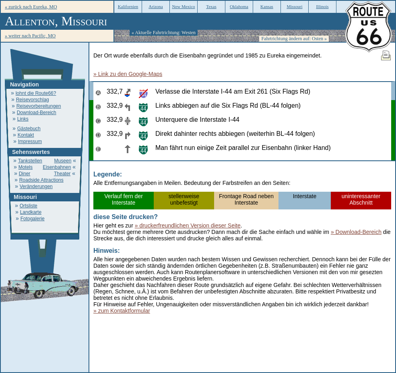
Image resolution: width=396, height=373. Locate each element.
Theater (62, 173)
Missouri (294, 6)
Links (23, 119)
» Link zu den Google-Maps (127, 74)
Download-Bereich (36, 112)
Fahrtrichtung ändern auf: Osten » (294, 38)
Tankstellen (30, 161)
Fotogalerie (33, 218)
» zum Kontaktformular (121, 310)
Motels (26, 167)
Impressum (30, 141)
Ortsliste (28, 206)
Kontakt (26, 135)
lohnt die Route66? (36, 93)
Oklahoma (239, 6)
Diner (25, 173)
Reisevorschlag (32, 99)
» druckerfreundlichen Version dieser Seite (188, 225)
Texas (211, 6)
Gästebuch (29, 128)
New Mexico (183, 6)
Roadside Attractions (41, 180)
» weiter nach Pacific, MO (30, 36)
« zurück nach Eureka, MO (31, 7)
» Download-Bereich (356, 232)
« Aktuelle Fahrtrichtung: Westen (164, 32)
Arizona (155, 6)
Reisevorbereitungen (38, 106)
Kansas (266, 6)
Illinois (322, 6)
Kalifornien (128, 6)
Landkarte (30, 212)
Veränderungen (36, 186)
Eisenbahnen (57, 167)
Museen (63, 161)
